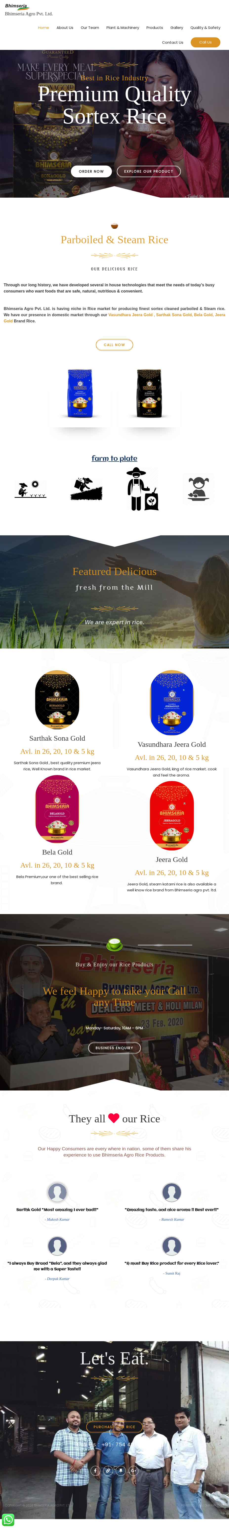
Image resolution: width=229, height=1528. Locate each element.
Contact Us (172, 41)
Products (154, 26)
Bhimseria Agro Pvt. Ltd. (30, 13)
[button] (205, 42)
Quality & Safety (205, 26)
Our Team (90, 26)
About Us (65, 26)
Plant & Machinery (122, 26)
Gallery (176, 26)
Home (43, 26)
